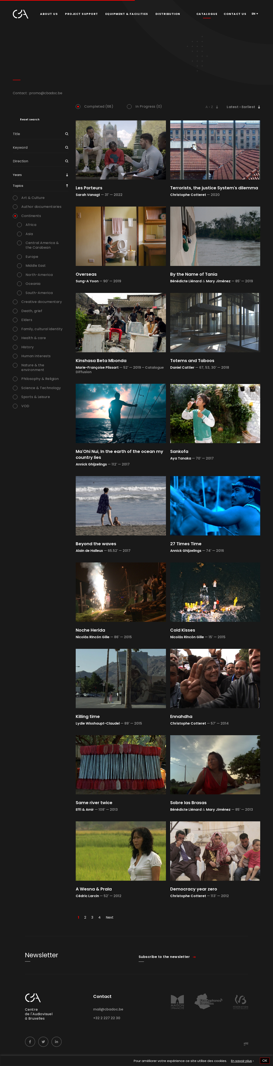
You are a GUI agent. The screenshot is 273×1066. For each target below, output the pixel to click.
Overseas (86, 274)
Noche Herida (90, 630)
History (27, 347)
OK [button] (264, 1060)
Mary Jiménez (218, 281)
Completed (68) (98, 106)
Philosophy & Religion (40, 379)
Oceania (33, 283)
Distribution (167, 14)
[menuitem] (49, 14)
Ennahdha (181, 716)
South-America (39, 293)
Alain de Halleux (89, 550)
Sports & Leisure (35, 397)
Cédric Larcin (87, 895)
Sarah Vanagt (88, 194)
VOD (25, 406)
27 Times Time (186, 544)
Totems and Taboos (192, 361)
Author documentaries (41, 206)
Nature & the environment (32, 367)
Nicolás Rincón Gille (92, 637)
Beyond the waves (96, 544)
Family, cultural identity (42, 329)
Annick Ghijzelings (91, 464)
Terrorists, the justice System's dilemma (214, 188)
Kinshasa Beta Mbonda (101, 361)
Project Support (81, 14)
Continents (31, 216)
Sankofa (179, 451)
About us (49, 14)
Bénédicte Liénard (186, 281)
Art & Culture (33, 198)
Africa (31, 225)
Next (109, 917)
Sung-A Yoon (87, 281)
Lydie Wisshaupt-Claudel (98, 723)
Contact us (235, 14)
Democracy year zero (193, 889)
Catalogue (207, 14)
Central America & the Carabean (42, 245)
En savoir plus (241, 1061)
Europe (32, 256)
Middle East (36, 265)
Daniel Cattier (182, 367)
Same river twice (94, 803)
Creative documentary (41, 302)
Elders (26, 320)
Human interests (36, 356)
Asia (29, 234)
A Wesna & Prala (94, 889)
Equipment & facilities (126, 14)
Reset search (29, 119)
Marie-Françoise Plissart (97, 367)
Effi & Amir (85, 809)
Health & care (33, 338)
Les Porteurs (89, 188)
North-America (39, 275)
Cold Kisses (182, 630)
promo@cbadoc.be (45, 93)
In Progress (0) (148, 106)
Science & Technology (41, 388)
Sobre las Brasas (188, 803)
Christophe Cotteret (188, 194)
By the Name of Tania (193, 274)
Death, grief (31, 311)
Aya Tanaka (180, 458)
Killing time (88, 716)
